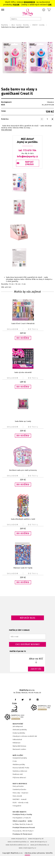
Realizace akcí (18, 774)
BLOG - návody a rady (20, 802)
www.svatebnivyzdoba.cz (18, 842)
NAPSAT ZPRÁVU (29, 163)
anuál (24, 799)
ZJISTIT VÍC (36, 669)
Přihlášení (43, 10)
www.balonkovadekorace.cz (17, 845)
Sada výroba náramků (23, 372)
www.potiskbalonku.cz (39, 845)
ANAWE (27, 855)
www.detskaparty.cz (38, 842)
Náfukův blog (27, 618)
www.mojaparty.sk (36, 838)
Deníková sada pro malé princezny (23, 470)
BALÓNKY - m (17, 799)
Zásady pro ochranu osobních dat (25, 736)
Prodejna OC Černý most (22, 834)
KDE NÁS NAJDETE (19, 812)
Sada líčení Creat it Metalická (22, 323)
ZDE (50, 4)
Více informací (6, 130)
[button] (23, 338)
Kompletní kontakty (20, 758)
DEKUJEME (28, 2)
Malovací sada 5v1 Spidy (22, 568)
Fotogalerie (17, 806)
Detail (33, 329)
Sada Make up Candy (23, 421)
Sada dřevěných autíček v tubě (23, 519)
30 (34, 2)
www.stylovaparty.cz (27, 848)
